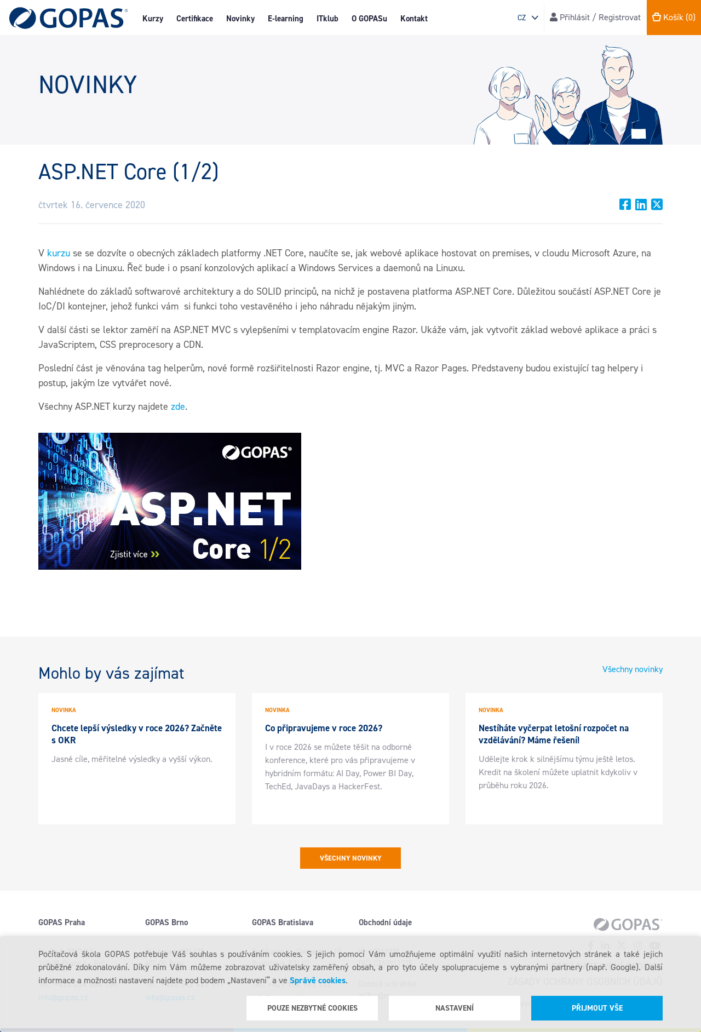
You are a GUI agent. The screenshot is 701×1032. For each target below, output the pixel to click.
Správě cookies (318, 980)
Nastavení (454, 1008)
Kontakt (414, 18)
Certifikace (194, 18)
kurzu (58, 253)
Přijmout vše (597, 1008)
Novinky (240, 18)
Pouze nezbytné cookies (312, 1008)
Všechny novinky (632, 669)
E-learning (285, 18)
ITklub (327, 18)
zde (178, 406)
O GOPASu (369, 18)
